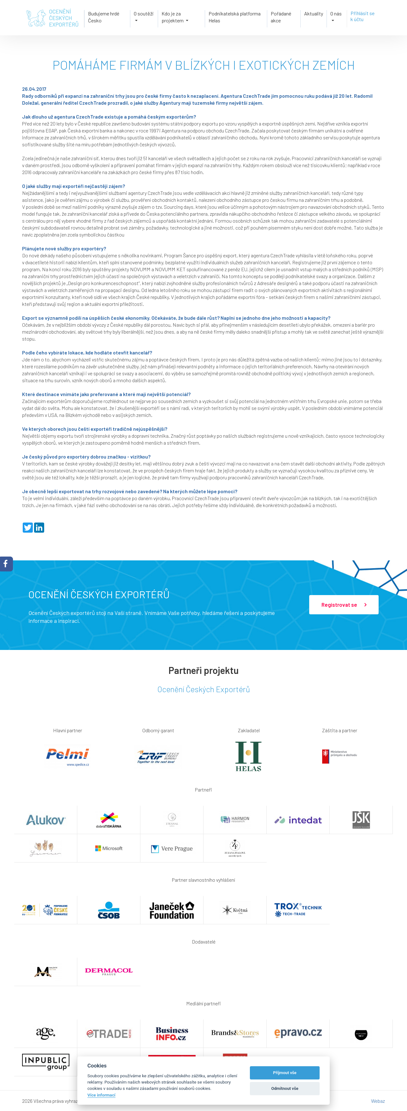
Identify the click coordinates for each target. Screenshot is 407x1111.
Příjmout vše (285, 1072)
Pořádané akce (280, 16)
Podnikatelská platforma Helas (234, 16)
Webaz (378, 1101)
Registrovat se (343, 605)
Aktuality (313, 13)
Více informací (101, 1094)
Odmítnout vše (284, 1088)
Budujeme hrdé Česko (103, 16)
